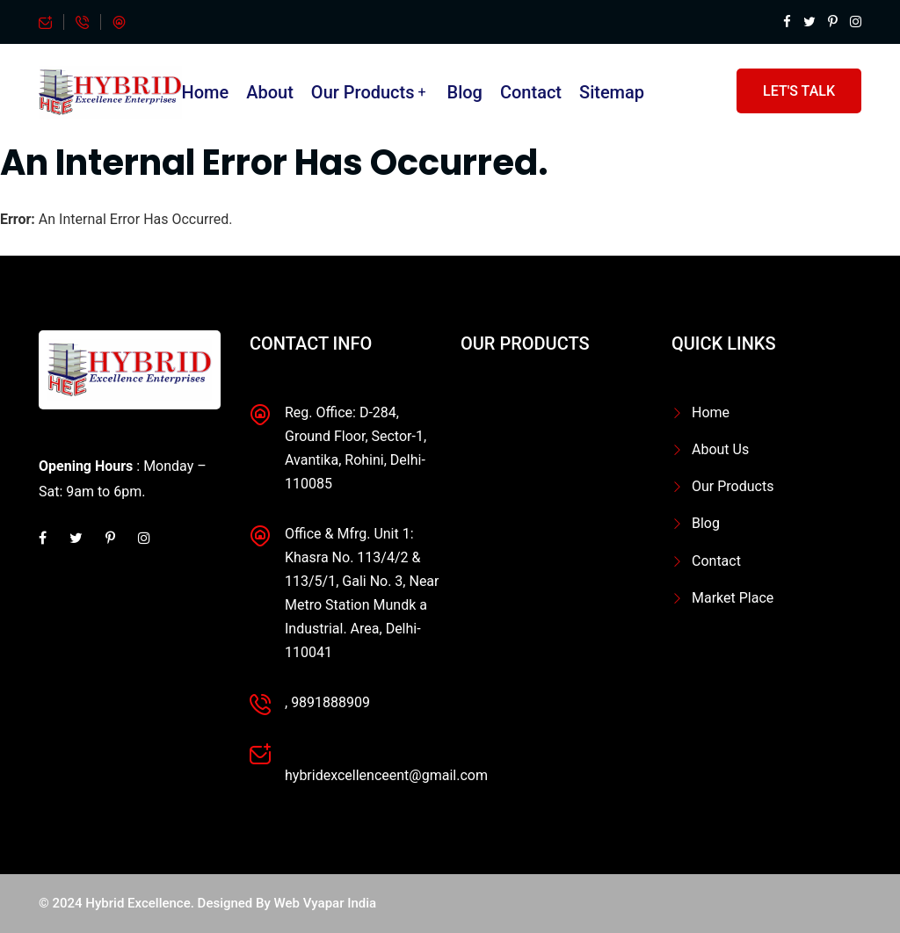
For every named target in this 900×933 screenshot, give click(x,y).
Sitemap (611, 92)
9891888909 (330, 702)
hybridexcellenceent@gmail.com (386, 775)
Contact (531, 92)
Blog (465, 92)
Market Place (732, 597)
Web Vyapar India (325, 903)
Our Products (363, 92)
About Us (720, 449)
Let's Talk (799, 91)
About (270, 92)
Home (205, 92)
